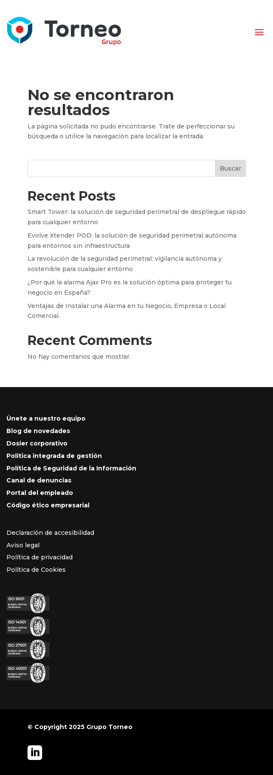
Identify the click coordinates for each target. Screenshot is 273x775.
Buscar (230, 168)
